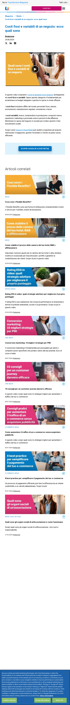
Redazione (9, 36)
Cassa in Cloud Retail (24, 130)
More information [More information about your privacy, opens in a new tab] (46, 695)
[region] (35, 687)
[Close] (66, 673)
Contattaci (46, 8)
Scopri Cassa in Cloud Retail (35, 149)
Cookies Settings (9, 700)
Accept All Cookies (42, 700)
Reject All (59, 700)
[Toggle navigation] (63, 8)
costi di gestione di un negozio (40, 95)
